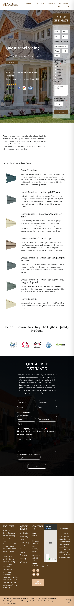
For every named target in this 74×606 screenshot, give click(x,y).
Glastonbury (63, 542)
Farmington (68, 539)
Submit (61, 112)
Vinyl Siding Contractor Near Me (35, 601)
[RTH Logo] (10, 87)
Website (45, 598)
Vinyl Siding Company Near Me (13, 601)
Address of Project (61, 42)
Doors (59, 76)
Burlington (68, 536)
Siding (59, 66)
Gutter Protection (26, 434)
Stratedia (53, 598)
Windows (60, 70)
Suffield (61, 552)
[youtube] (33, 574)
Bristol (61, 536)
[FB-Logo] (19, 88)
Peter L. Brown (35, 598)
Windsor (67, 557)
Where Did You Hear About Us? (60, 100)
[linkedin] (37, 574)
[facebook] (33, 570)
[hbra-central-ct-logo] (30, 87)
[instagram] (37, 570)
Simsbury (62, 547)
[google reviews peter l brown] (24, 87)
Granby (67, 542)
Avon (60, 534)
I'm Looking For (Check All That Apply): (60, 62)
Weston (67, 534)
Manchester (63, 544)
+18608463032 (8, 525)
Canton (61, 539)
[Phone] (57, 37)
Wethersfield (63, 557)
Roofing (59, 73)
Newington (68, 544)
